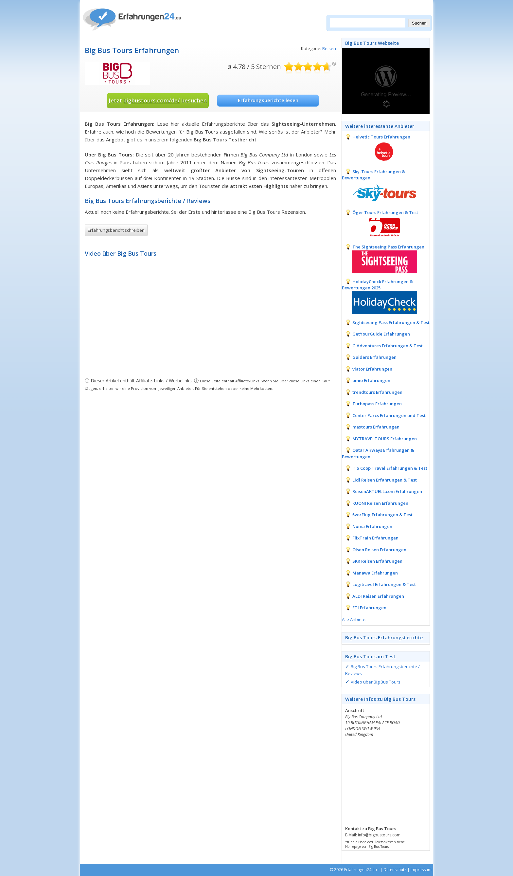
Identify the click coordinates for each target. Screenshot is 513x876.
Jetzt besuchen (158, 100)
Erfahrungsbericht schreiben (116, 230)
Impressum (421, 869)
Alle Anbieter (354, 619)
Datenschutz (394, 869)
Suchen (419, 23)
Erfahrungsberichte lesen (268, 100)
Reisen (329, 48)
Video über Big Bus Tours (375, 682)
